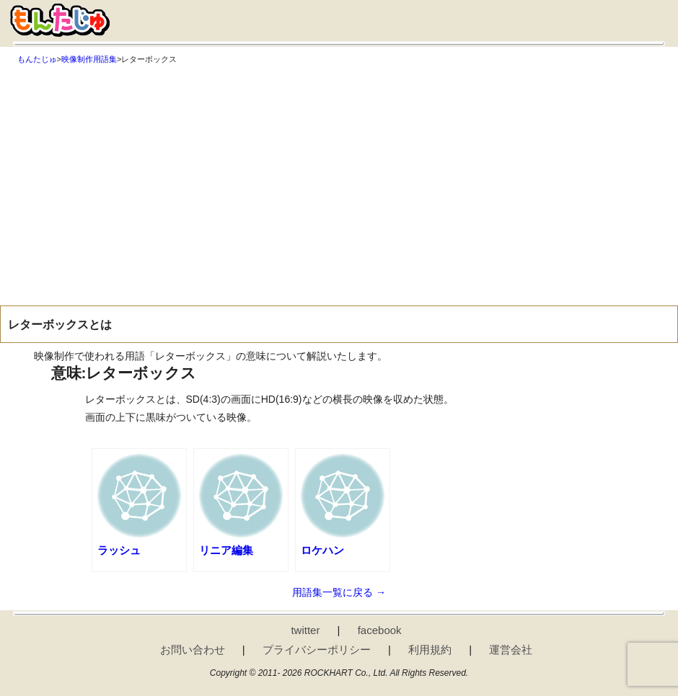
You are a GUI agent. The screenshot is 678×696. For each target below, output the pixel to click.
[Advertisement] (339, 176)
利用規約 (430, 649)
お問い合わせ (192, 649)
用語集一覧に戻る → (339, 592)
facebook (380, 630)
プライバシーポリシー (317, 649)
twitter (305, 630)
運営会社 (510, 649)
